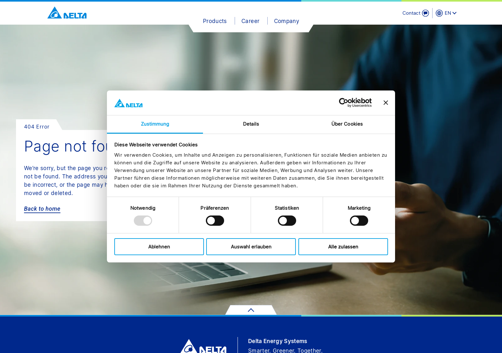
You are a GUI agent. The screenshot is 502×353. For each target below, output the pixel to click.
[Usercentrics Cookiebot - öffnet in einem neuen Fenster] (344, 102)
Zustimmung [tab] (155, 124)
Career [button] (250, 21)
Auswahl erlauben (251, 247)
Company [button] (286, 21)
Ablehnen (159, 247)
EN (448, 13)
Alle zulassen (343, 247)
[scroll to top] (251, 310)
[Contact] (415, 13)
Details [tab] (251, 124)
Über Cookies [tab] (347, 124)
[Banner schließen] (386, 102)
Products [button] (215, 21)
